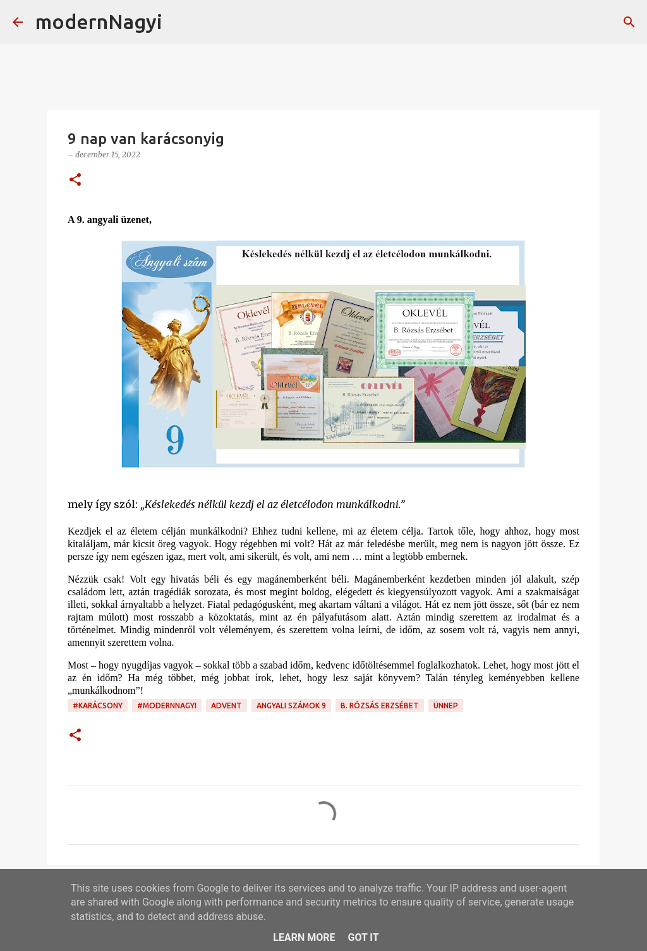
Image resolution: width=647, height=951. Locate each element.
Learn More (304, 937)
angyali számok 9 (291, 705)
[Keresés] (180, 22)
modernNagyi (98, 21)
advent (226, 705)
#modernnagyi (167, 705)
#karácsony (98, 705)
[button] (75, 180)
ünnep (445, 705)
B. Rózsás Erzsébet (380, 705)
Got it (363, 937)
